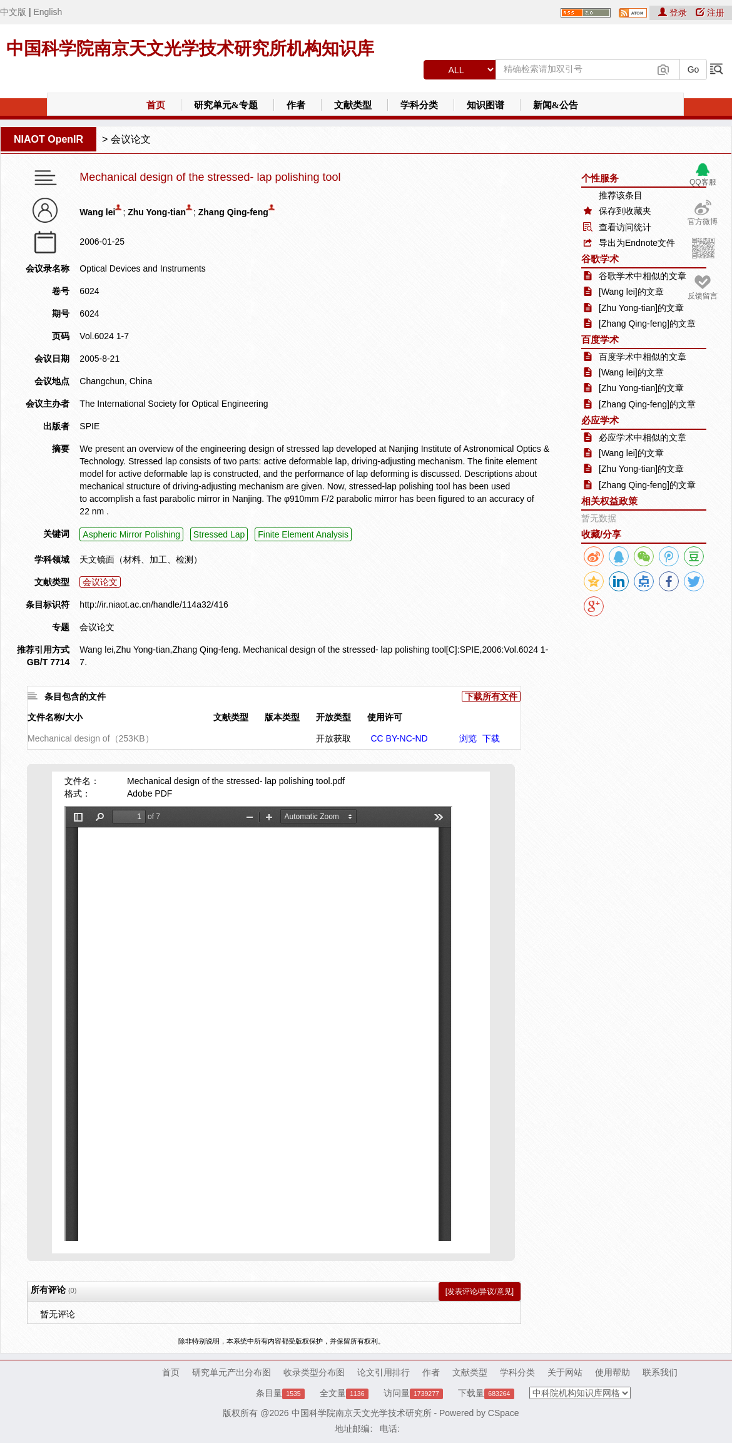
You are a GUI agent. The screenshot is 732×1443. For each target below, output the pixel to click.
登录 (673, 13)
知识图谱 (485, 105)
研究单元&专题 (226, 105)
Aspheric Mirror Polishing (131, 534)
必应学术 (600, 420)
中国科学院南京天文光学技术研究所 (362, 1413)
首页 (155, 105)
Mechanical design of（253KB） (91, 738)
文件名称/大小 (55, 717)
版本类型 (282, 717)
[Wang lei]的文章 (631, 292)
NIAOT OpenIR (48, 139)
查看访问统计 (625, 227)
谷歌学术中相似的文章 (642, 276)
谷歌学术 (600, 258)
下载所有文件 (491, 696)
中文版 (13, 12)
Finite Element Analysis (303, 534)
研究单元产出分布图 (231, 1372)
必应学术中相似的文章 (642, 437)
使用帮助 (612, 1372)
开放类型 (333, 717)
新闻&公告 (556, 105)
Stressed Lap (219, 534)
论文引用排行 (383, 1372)
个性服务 (600, 178)
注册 (710, 13)
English (47, 12)
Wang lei (97, 212)
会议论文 (131, 139)
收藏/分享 (601, 534)
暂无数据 (598, 518)
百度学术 (600, 339)
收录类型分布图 (314, 1372)
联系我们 (660, 1372)
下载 (491, 738)
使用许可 (384, 717)
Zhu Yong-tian (157, 212)
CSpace (503, 1413)
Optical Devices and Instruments (142, 268)
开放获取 (333, 738)
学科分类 (419, 105)
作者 (296, 105)
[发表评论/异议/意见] (479, 1291)
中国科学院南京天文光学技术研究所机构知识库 (190, 48)
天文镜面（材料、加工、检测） (140, 559)
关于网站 (564, 1372)
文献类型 (353, 105)
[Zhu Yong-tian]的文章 (641, 308)
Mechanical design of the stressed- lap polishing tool (209, 177)
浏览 (468, 738)
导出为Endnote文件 (637, 243)
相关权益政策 (609, 501)
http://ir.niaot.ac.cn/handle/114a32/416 (153, 604)
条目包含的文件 (75, 696)
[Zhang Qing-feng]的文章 (647, 324)
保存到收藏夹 (625, 211)
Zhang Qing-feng (233, 212)
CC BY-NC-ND (398, 738)
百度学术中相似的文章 (642, 357)
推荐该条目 (621, 195)
